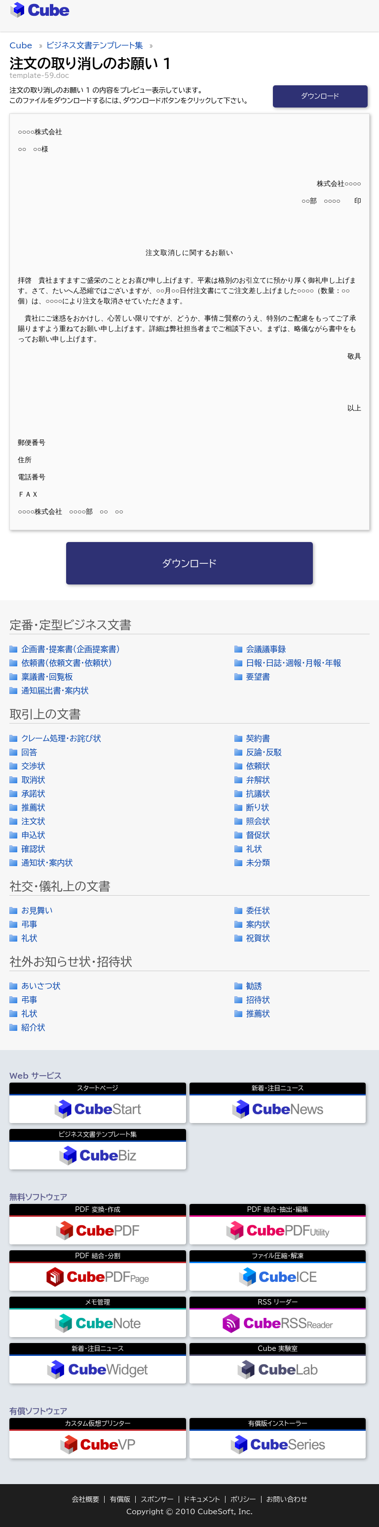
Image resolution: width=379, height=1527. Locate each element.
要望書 (258, 677)
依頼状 (258, 766)
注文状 (33, 821)
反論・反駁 (264, 752)
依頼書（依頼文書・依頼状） (66, 663)
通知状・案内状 (47, 863)
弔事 (29, 924)
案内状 (258, 924)
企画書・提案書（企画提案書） (70, 649)
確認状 (33, 849)
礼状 (254, 849)
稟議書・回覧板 (47, 677)
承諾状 (33, 794)
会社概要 (85, 1499)
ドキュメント (202, 1499)
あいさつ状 (40, 986)
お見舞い (37, 910)
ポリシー (243, 1499)
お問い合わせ (286, 1499)
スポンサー (157, 1499)
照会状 (258, 821)
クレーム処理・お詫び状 (61, 738)
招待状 (258, 1000)
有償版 (120, 1499)
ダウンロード (320, 96)
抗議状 (258, 794)
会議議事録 (266, 649)
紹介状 (33, 1027)
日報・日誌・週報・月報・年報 (293, 663)
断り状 (257, 807)
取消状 (33, 780)
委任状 (258, 910)
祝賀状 (258, 938)
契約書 (258, 738)
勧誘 (254, 986)
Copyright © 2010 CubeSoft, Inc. (189, 1511)
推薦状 (33, 807)
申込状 (33, 835)
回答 (29, 752)
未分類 (258, 863)
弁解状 (258, 780)
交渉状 (33, 766)
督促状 (258, 835)
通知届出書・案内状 (54, 690)
